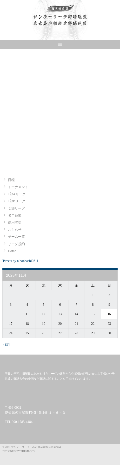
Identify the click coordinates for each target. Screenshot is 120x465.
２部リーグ (16, 208)
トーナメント (18, 187)
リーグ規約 (16, 244)
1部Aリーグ (17, 194)
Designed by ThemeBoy (18, 451)
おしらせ (14, 230)
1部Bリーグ (16, 201)
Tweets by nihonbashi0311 (20, 261)
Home (12, 251)
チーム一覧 (16, 237)
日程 (11, 180)
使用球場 (14, 222)
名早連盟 (14, 215)
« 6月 (6, 345)
